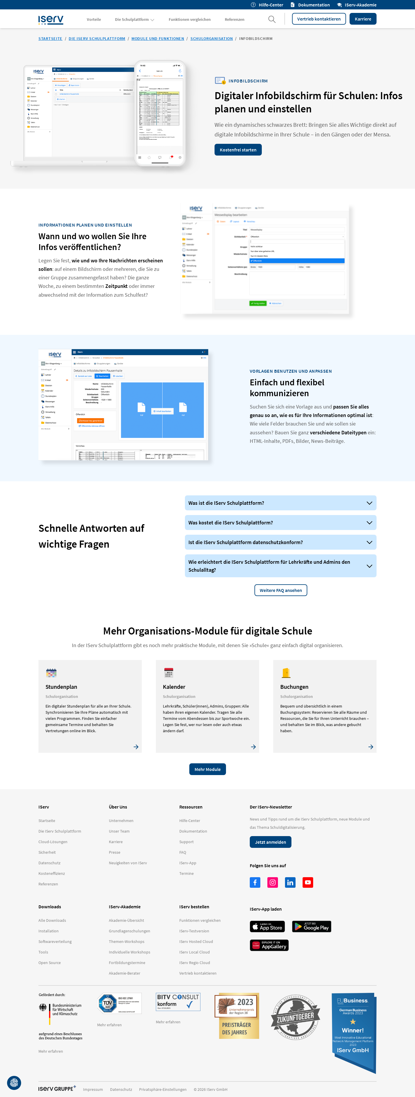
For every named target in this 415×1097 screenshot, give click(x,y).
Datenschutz (121, 1089)
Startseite (50, 38)
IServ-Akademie (357, 5)
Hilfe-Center (267, 5)
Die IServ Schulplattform (97, 38)
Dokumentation (310, 5)
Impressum (93, 1089)
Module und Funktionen (157, 38)
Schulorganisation (211, 38)
